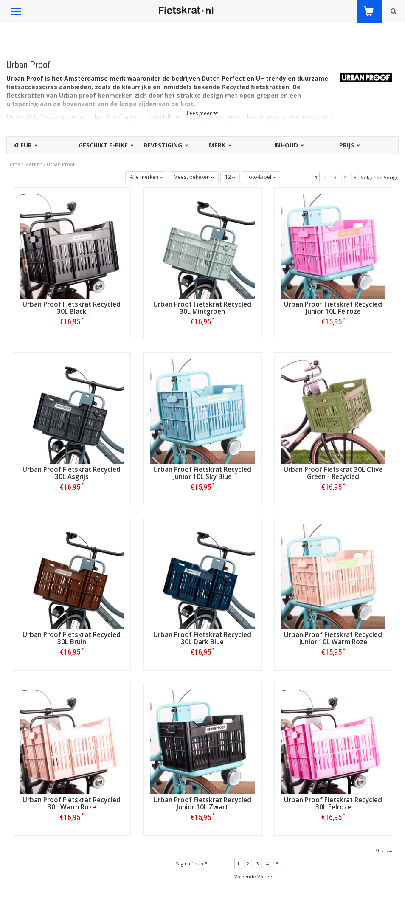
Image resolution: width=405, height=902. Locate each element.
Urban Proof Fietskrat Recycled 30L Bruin (71, 638)
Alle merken (146, 176)
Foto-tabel (261, 176)
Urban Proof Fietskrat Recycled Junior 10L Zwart (202, 803)
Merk (219, 145)
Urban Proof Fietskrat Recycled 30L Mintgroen (202, 308)
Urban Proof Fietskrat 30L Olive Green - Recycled (333, 473)
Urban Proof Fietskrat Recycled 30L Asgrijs (71, 473)
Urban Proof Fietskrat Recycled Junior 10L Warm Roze (333, 638)
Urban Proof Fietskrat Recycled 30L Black (71, 308)
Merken (33, 164)
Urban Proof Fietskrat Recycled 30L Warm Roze (71, 803)
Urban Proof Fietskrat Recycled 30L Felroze (333, 803)
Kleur (25, 145)
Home (13, 164)
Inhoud (288, 145)
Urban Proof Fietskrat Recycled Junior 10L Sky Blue (202, 473)
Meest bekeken (194, 176)
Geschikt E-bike (105, 145)
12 (230, 176)
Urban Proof (61, 164)
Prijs (349, 145)
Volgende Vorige (380, 177)
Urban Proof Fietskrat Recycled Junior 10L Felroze (333, 308)
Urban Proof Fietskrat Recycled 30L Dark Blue (202, 638)
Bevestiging (165, 145)
